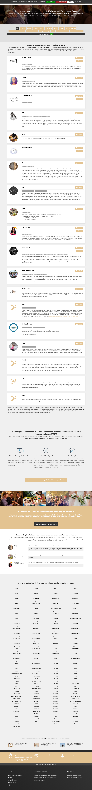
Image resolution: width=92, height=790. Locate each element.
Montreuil (56, 616)
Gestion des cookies (12, 782)
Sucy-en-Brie (75, 663)
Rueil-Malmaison (75, 606)
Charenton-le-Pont (16, 658)
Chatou (16, 666)
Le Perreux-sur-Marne (36, 668)
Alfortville (17, 590)
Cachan (16, 648)
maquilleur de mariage (71, 28)
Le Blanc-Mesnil (36, 656)
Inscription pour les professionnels (46, 524)
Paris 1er (56, 688)
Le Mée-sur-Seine (36, 666)
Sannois (75, 638)
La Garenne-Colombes (36, 651)
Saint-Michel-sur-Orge (75, 631)
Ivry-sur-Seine (36, 641)
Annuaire (9, 775)
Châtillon (16, 663)
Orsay (56, 648)
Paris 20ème (55, 691)
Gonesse (36, 626)
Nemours (56, 626)
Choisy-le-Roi (16, 681)
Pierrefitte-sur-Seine (56, 713)
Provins (75, 588)
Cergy (16, 651)
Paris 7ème (55, 706)
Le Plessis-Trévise (36, 673)
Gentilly (36, 621)
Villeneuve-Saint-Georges (75, 701)
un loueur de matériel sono (63, 31)
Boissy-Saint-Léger (17, 623)
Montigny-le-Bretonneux (56, 608)
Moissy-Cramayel (55, 598)
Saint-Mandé (75, 626)
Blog (9, 784)
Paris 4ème (55, 698)
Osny (56, 651)
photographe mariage (44, 31)
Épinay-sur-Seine (16, 726)
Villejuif (75, 691)
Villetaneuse (75, 708)
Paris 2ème (55, 693)
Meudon (56, 593)
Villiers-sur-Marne (75, 713)
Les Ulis (36, 691)
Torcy (75, 673)
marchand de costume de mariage (17, 31)
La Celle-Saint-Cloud (36, 648)
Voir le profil (79, 58)
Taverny (75, 668)
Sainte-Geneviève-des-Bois (75, 616)
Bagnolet (16, 613)
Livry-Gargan (36, 701)
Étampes (36, 593)
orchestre (35, 31)
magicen (61, 28)
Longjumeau (36, 706)
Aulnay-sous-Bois (16, 608)
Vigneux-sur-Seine (75, 688)
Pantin (55, 658)
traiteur (53, 31)
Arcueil (16, 595)
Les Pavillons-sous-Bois (36, 688)
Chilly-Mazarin (17, 678)
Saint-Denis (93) (75, 613)
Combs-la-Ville (17, 693)
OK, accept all (51, 1)
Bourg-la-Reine (17, 633)
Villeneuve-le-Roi (75, 698)
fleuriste (55, 28)
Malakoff (36, 713)
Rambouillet (75, 593)
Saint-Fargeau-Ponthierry (75, 618)
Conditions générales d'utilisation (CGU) (15, 779)
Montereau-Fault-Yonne (56, 601)
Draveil (16, 718)
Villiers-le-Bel (75, 711)
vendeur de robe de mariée (77, 31)
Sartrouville (75, 643)
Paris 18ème (55, 683)
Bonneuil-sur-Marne (17, 628)
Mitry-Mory (56, 595)
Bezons (16, 616)
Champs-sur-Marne (17, 656)
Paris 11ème (55, 666)
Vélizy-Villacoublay (75, 683)
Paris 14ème (55, 673)
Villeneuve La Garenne (75, 696)
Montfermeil (55, 603)
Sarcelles (75, 641)
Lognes (36, 703)
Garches (36, 613)
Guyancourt (36, 631)
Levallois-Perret (36, 693)
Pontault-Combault (56, 721)
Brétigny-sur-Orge (16, 636)
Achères (16, 588)
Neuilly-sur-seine (55, 633)
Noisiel (55, 638)
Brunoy (16, 641)
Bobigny (16, 618)
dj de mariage (49, 28)
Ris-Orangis (75, 595)
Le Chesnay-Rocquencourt (36, 661)
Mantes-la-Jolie (36, 716)
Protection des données (12, 780)
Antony (16, 593)
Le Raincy (36, 678)
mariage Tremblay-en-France (39, 780)
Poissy (55, 718)
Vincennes (75, 716)
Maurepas (36, 723)
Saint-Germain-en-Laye (75, 621)
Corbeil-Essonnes (16, 698)
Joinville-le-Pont (36, 643)
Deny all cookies (61, 1)
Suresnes (75, 666)
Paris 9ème (55, 711)
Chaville (16, 668)
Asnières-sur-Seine (17, 601)
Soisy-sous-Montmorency (75, 658)
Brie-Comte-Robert (16, 638)
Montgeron (55, 606)
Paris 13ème (55, 671)
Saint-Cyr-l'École (75, 611)
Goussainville (36, 628)
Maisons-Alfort (36, 708)
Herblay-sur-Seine (36, 633)
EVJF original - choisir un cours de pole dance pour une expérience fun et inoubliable (75, 744)
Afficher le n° (79, 60)
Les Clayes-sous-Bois (36, 681)
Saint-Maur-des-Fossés (75, 628)
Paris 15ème (55, 676)
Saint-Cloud (75, 608)
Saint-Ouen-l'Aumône (75, 633)
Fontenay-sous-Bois (36, 603)
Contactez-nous (11, 785)
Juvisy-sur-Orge (36, 646)
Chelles (16, 671)
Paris (56, 661)
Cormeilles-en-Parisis (16, 701)
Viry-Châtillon (75, 718)
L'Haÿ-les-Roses (36, 696)
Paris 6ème (55, 703)
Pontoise (56, 723)
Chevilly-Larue (17, 676)
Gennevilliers (36, 618)
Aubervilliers (16, 606)
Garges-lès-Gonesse (36, 616)
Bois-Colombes (16, 621)
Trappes (75, 676)
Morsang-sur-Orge (56, 621)
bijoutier (29, 28)
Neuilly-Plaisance (55, 628)
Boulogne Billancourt (16, 631)
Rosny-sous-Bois (75, 603)
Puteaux (75, 590)
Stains (75, 661)
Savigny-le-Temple (75, 646)
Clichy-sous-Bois (16, 688)
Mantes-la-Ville (36, 718)
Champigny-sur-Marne (16, 653)
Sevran (75, 653)
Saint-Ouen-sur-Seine (75, 636)
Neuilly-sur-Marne (55, 631)
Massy (36, 721)
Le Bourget (36, 658)
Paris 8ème (55, 708)
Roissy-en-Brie (75, 598)
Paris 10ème (55, 663)
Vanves (75, 681)
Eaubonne (16, 721)
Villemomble (75, 693)
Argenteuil (16, 598)
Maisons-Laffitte (36, 711)
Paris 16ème (55, 678)
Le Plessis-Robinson (36, 671)
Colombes (16, 691)
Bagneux (16, 611)
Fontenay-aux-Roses (36, 601)
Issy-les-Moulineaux (36, 638)
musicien (29, 31)
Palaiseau (56, 656)
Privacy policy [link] (78, 1)
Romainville (75, 601)
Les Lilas (36, 683)
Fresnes (36, 608)
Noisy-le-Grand (56, 641)
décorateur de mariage (38, 28)
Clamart (16, 683)
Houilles (36, 636)
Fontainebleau (36, 598)
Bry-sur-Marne (17, 643)
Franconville (36, 606)
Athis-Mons (16, 603)
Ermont (36, 590)
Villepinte (75, 706)
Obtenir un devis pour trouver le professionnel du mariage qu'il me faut (46, 480)
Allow (51, 34)
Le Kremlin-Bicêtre (36, 663)
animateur (23, 28)
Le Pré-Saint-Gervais (36, 676)
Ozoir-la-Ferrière (55, 653)
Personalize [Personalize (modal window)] (71, 1)
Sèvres (75, 656)
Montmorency (56, 613)
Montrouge (55, 618)
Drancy (16, 716)
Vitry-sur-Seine (75, 721)
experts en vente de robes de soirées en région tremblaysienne (63, 316)
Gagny (36, 611)
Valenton (75, 678)
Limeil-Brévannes (36, 698)
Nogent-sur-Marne (56, 636)
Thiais (75, 671)
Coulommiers (16, 703)
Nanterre (56, 623)
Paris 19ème (55, 686)
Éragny (36, 588)
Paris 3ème (55, 696)
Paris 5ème (55, 701)
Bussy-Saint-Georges (16, 646)
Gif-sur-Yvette (36, 623)
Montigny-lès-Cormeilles (56, 611)
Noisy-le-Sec (55, 643)
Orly (56, 646)
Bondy (16, 626)
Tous (17, 28)
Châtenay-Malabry (16, 661)
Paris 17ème (55, 681)
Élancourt (17, 723)
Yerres (75, 723)
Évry (36, 595)
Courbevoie (16, 706)
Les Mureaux (36, 686)
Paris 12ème (55, 668)
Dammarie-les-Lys (16, 711)
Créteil (16, 708)
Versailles (75, 686)
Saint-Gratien (75, 623)
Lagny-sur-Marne (36, 653)
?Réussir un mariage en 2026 (21, 743)
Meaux (55, 588)
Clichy (16, 686)
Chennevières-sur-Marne (16, 673)
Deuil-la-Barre (16, 713)
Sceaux (75, 651)
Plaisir (55, 716)
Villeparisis (75, 703)
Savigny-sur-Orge (75, 648)
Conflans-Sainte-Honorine (16, 696)
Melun (55, 590)
